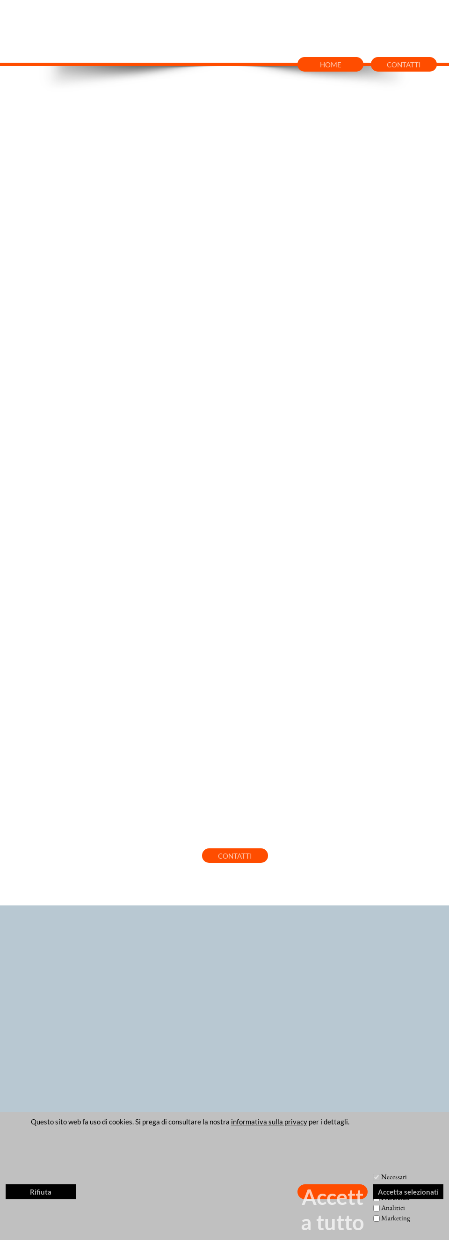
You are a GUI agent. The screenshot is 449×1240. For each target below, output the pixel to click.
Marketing (395, 1217)
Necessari (394, 1176)
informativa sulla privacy (269, 1121)
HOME (330, 64)
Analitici (393, 1207)
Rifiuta (40, 1192)
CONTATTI (404, 64)
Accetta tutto (332, 1191)
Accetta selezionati (408, 1192)
